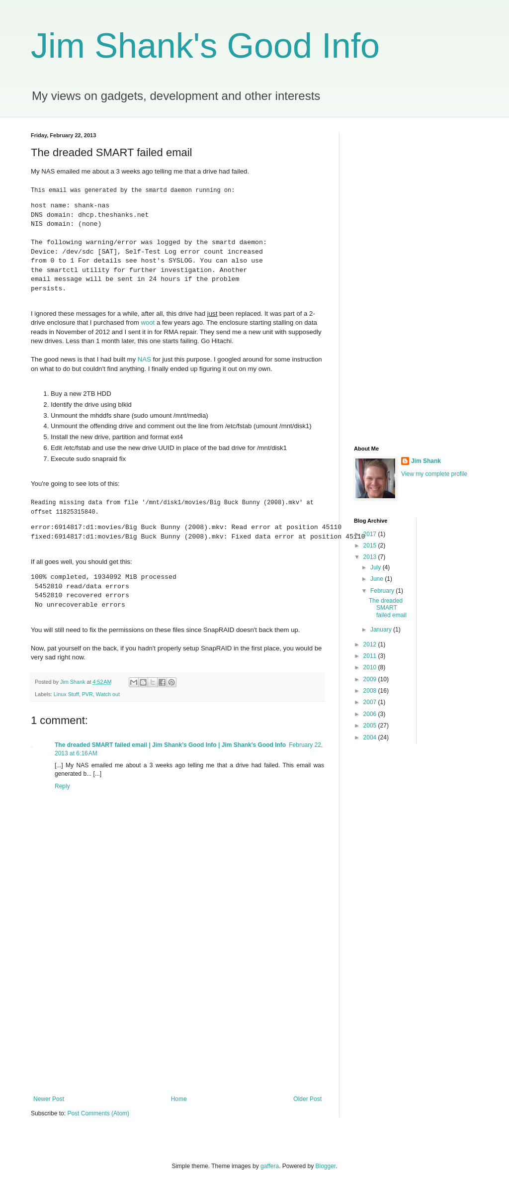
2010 (370, 667)
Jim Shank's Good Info (205, 45)
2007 (370, 702)
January (381, 629)
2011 (370, 655)
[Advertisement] (177, 1012)
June (377, 578)
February (383, 590)
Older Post (307, 1097)
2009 (370, 679)
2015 (370, 545)
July (376, 567)
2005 (370, 725)
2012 (370, 644)
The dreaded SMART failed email (388, 608)
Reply (62, 785)
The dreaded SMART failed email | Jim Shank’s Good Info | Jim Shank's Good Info (170, 743)
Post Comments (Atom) (98, 1112)
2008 (370, 690)
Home (179, 1097)
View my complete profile (434, 473)
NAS (144, 359)
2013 (370, 556)
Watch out (108, 693)
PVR (87, 693)
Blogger (326, 1165)
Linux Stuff (66, 693)
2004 (370, 737)
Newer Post (48, 1097)
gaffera (269, 1165)
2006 (370, 714)
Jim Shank (426, 460)
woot (148, 322)
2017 (370, 534)
